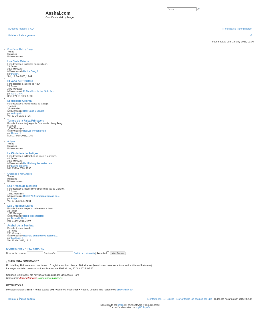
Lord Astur (16, 238)
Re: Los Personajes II (34, 131)
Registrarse (36, 248)
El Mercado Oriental (19, 100)
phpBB (120, 305)
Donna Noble (17, 218)
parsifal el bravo (19, 166)
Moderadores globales (50, 278)
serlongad (16, 113)
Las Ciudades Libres (20, 205)
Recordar (103, 253)
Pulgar (14, 74)
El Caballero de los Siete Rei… (39, 91)
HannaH (15, 133)
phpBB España (143, 307)
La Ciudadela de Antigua (22, 153)
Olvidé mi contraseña (84, 253)
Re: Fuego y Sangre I (34, 111)
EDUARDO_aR (125, 289)
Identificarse (15, 248)
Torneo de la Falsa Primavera (25, 120)
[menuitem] (31, 28)
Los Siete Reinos (18, 61)
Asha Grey (16, 93)
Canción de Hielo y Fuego (20, 49)
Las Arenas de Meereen (22, 186)
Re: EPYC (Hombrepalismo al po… (41, 196)
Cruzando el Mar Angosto (19, 174)
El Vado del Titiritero (20, 81)
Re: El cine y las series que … (39, 163)
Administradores (28, 278)
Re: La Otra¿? (30, 71)
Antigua (11, 141)
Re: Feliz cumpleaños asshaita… (40, 235)
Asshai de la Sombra (20, 225)
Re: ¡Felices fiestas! (33, 216)
